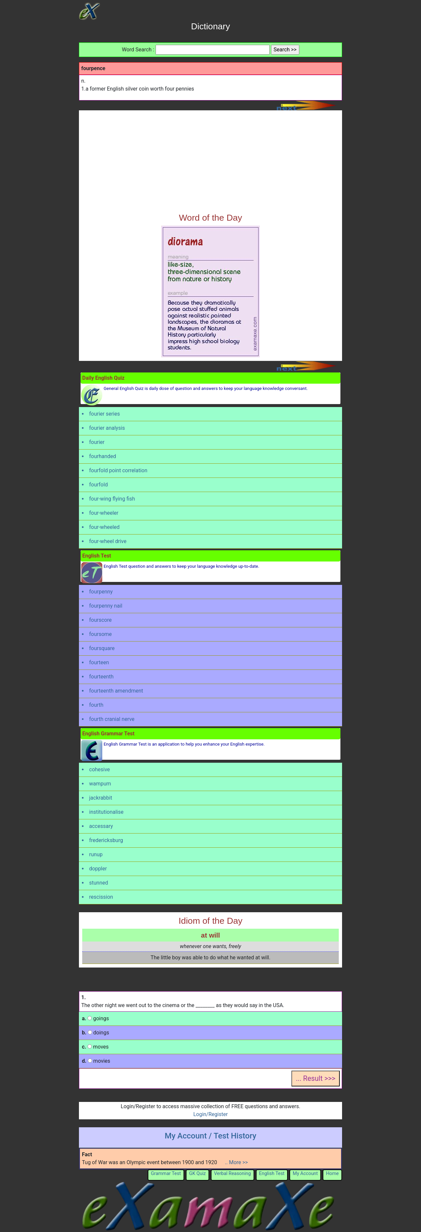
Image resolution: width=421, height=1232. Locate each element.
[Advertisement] (210, 163)
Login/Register (210, 1114)
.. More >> (236, 1162)
